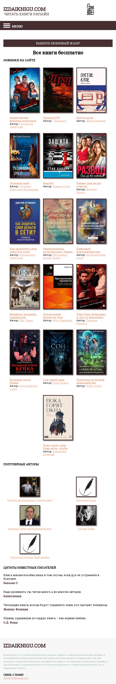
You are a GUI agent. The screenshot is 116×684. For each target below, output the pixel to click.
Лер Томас (26, 320)
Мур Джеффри (62, 320)
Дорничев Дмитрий (21, 125)
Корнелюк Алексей (55, 453)
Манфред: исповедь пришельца (23, 316)
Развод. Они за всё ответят (88, 185)
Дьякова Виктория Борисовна (24, 188)
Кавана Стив (61, 186)
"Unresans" (60, 120)
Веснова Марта (86, 191)
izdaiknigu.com (24, 9)
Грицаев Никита (86, 322)
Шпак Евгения (96, 120)
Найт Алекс (94, 386)
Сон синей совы (54, 379)
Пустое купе (84, 117)
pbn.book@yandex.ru (15, 678)
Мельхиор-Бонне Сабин (55, 256)
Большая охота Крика (20, 381)
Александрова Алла (91, 256)
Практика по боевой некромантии (90, 381)
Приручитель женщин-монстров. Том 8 (23, 121)
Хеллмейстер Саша (24, 387)
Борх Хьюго (61, 382)
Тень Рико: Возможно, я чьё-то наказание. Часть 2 (91, 317)
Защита (48, 183)
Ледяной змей (19, 183)
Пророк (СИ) (51, 117)
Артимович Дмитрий (23, 256)
